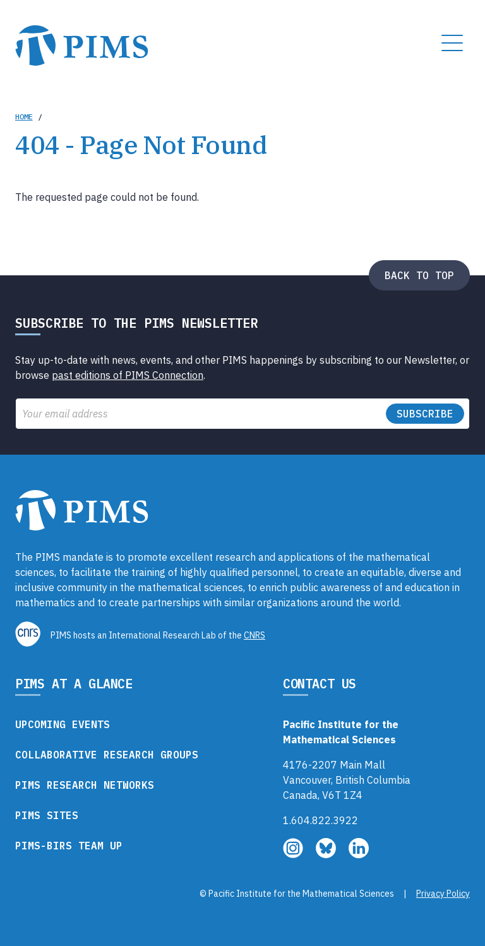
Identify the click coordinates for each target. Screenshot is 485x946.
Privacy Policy (443, 893)
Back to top (419, 275)
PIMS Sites (46, 815)
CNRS (254, 635)
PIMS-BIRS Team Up (69, 845)
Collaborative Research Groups (106, 754)
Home (24, 116)
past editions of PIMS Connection (127, 375)
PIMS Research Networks (84, 785)
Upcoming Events (62, 724)
